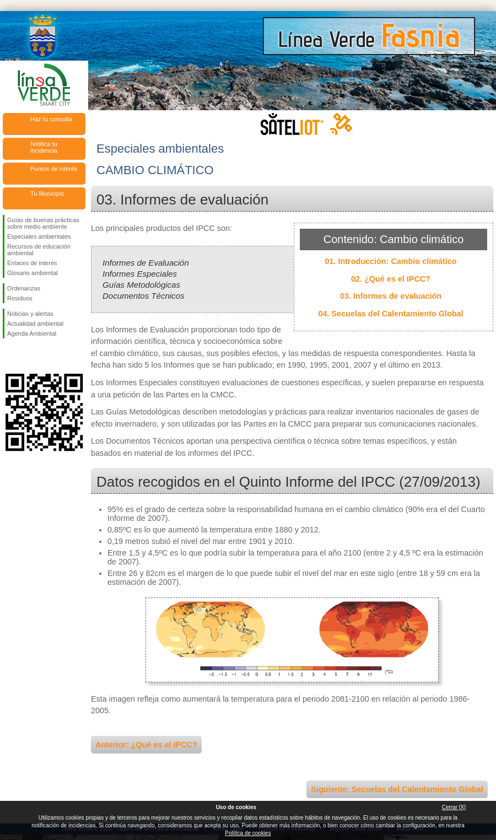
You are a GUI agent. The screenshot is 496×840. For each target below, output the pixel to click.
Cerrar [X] (454, 807)
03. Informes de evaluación (390, 296)
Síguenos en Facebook (9, 356)
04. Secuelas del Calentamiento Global (390, 313)
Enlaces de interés (32, 263)
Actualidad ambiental (35, 323)
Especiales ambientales (39, 236)
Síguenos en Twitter (27, 356)
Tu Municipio (47, 193)
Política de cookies (248, 833)
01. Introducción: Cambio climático (390, 261)
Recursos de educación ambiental (39, 249)
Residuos (20, 298)
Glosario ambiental (32, 273)
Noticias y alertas (30, 313)
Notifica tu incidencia (43, 147)
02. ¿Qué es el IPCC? (390, 278)
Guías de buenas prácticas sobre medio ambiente (43, 223)
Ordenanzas (23, 288)
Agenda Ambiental (31, 333)
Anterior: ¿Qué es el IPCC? (146, 744)
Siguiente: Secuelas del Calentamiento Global (397, 789)
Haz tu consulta (51, 119)
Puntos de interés (54, 168)
